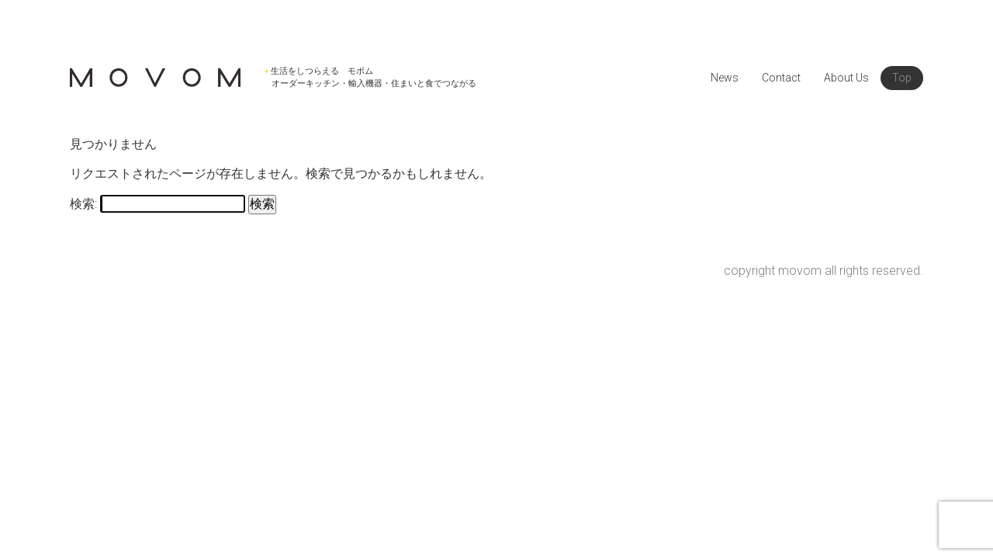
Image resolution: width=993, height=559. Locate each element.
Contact (781, 77)
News (725, 77)
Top (902, 77)
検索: (83, 203)
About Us (846, 77)
